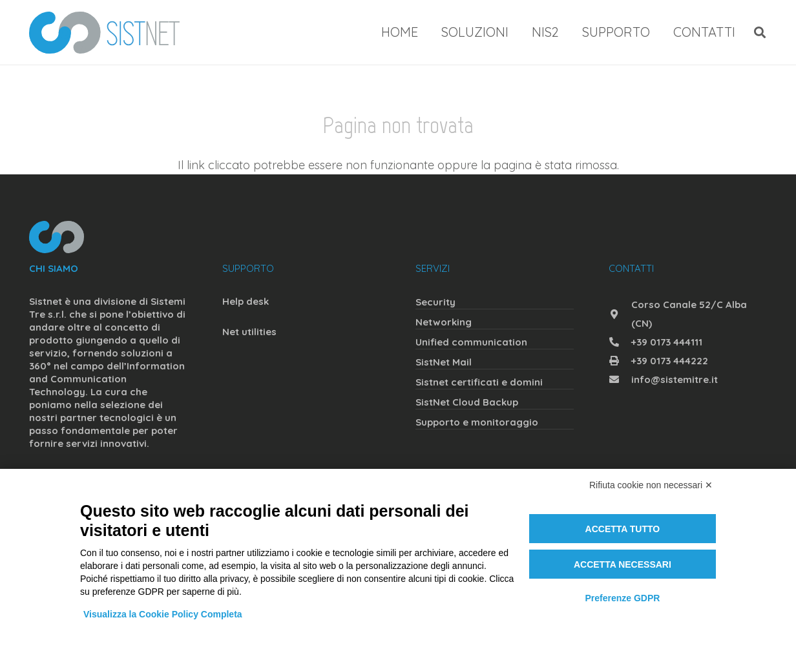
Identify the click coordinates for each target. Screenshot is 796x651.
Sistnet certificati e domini (479, 382)
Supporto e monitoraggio (476, 422)
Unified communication (471, 342)
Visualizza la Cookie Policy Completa (162, 614)
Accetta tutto (622, 529)
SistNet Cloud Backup (466, 402)
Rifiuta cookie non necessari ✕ (651, 485)
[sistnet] (104, 33)
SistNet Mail (443, 362)
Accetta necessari (622, 564)
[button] (760, 32)
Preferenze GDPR (622, 598)
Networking (443, 322)
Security (435, 302)
